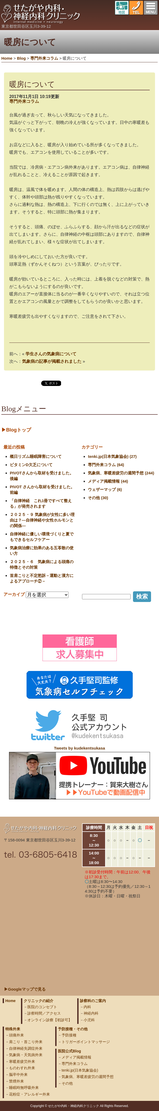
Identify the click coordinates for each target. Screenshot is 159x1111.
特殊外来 (12, 1029)
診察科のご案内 (93, 1001)
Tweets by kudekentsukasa (79, 748)
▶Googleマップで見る (25, 989)
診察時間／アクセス (44, 1013)
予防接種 (69, 1035)
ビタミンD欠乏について (31, 464)
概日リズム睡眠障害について (36, 456)
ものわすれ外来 (22, 1068)
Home (6, 58)
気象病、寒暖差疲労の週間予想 (88, 1077)
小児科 (89, 1020)
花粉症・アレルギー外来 (29, 1094)
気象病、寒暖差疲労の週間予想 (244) (121, 473)
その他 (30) (98, 497)
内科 (87, 1007)
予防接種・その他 (73, 1029)
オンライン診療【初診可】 (49, 1020)
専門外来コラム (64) (106, 464)
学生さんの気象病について (50, 354)
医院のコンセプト (42, 1007)
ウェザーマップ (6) (105, 489)
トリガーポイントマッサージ (86, 1042)
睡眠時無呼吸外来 (24, 1087)
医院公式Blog (69, 1051)
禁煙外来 (16, 1081)
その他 (67, 1083)
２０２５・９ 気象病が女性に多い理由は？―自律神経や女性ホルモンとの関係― (42, 520)
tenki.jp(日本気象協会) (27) (112, 456)
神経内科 (91, 1013)
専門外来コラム (24, 101)
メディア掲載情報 (76, 1057)
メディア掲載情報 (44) (108, 481)
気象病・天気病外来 (25, 1055)
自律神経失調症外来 (25, 1048)
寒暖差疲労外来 (22, 1061)
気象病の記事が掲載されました (51, 361)
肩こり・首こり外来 (25, 1042)
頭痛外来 (16, 1035)
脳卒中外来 (18, 1074)
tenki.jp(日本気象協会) (80, 1070)
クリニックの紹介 (38, 1001)
